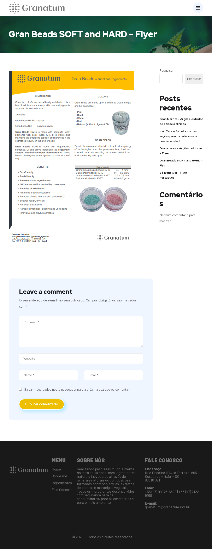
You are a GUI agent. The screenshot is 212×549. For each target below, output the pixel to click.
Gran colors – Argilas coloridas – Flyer (180, 150)
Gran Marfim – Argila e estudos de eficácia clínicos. (181, 121)
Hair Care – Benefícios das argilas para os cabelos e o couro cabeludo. (178, 136)
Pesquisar (166, 70)
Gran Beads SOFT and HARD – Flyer (181, 163)
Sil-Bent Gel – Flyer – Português (174, 175)
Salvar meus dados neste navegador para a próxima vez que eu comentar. (76, 389)
